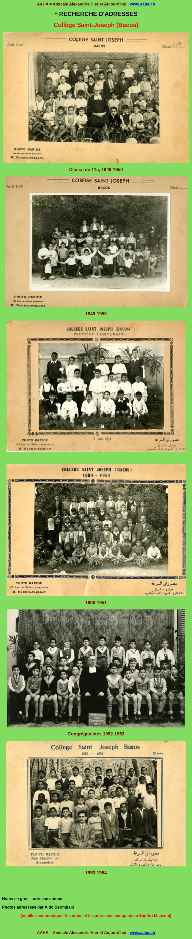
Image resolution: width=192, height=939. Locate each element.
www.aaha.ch (142, 4)
